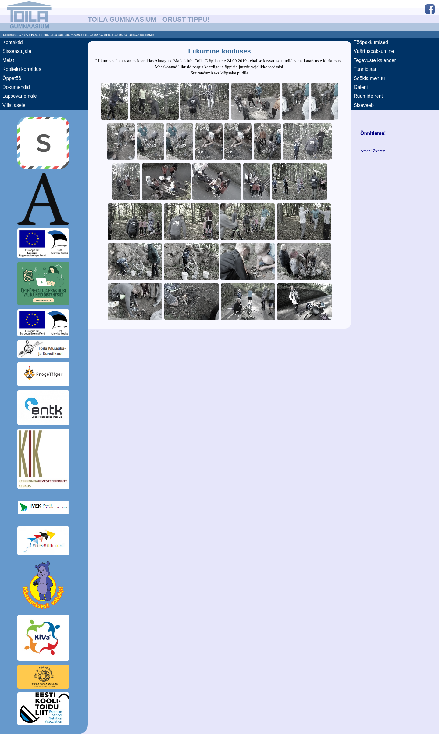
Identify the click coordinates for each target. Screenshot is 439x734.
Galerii (361, 87)
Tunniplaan (366, 69)
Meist (8, 60)
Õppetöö (11, 78)
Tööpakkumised (371, 42)
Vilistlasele (13, 105)
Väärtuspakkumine (374, 51)
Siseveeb (364, 105)
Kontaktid (12, 42)
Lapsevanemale (19, 96)
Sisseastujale (16, 51)
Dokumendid (16, 87)
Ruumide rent (368, 96)
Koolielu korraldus (21, 69)
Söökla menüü (369, 78)
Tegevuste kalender (375, 60)
